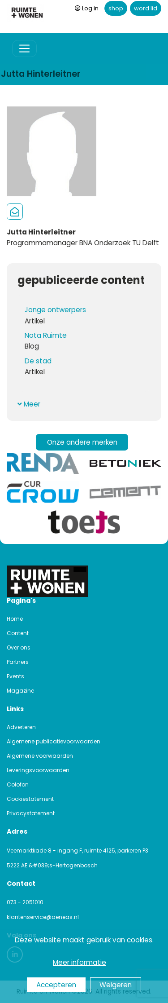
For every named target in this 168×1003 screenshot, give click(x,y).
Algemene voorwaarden (40, 756)
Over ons (18, 647)
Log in (87, 8)
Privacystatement (31, 813)
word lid (145, 8)
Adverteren (21, 727)
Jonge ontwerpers (55, 309)
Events (15, 676)
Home (15, 619)
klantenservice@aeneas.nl (43, 917)
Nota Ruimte (46, 335)
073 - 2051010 (25, 902)
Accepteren (56, 985)
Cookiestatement (30, 799)
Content (18, 633)
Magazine (20, 690)
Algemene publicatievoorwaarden (53, 741)
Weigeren (115, 985)
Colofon (18, 784)
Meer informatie (79, 962)
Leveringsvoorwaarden (38, 770)
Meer (28, 404)
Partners (18, 662)
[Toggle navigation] (24, 48)
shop (115, 8)
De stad (38, 361)
